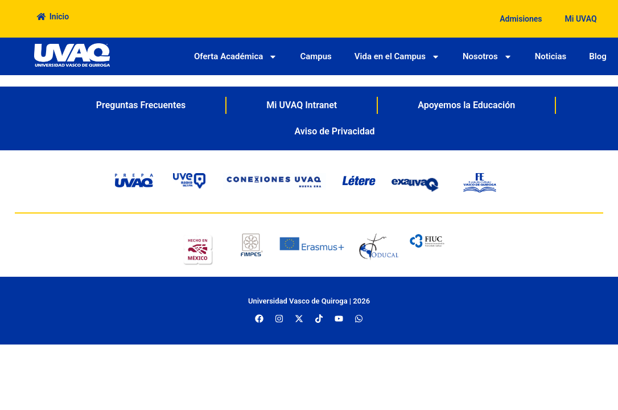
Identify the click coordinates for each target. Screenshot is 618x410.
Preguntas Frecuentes (141, 105)
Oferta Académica (235, 57)
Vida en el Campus (397, 57)
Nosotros (487, 57)
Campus (315, 56)
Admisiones (521, 18)
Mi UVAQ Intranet (301, 105)
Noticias (551, 56)
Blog (597, 56)
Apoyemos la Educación (466, 105)
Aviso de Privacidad (334, 131)
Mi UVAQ (581, 18)
